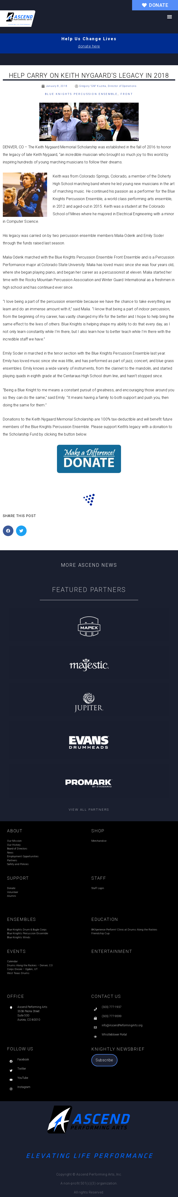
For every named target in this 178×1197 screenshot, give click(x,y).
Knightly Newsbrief (118, 1049)
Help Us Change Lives (89, 38)
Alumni (11, 896)
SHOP (98, 830)
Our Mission (14, 840)
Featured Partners (89, 590)
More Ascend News (89, 565)
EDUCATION (104, 919)
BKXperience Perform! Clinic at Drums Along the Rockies (124, 929)
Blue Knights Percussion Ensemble (81, 94)
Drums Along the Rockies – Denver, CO (30, 965)
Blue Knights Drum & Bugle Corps (27, 929)
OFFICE (15, 996)
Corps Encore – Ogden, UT (22, 969)
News (10, 852)
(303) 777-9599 (111, 1016)
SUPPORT (18, 878)
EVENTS (16, 951)
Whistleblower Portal (114, 1034)
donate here (89, 46)
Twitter (21, 1068)
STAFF (98, 878)
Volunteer (12, 892)
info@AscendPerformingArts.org (122, 1025)
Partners (12, 860)
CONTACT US (106, 996)
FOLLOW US (20, 1048)
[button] (169, 16)
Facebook (23, 1059)
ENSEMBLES (21, 919)
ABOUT (15, 830)
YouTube (22, 1078)
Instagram (23, 1087)
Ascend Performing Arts (32, 1007)
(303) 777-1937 (111, 1007)
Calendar (12, 961)
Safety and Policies (18, 864)
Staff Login (97, 888)
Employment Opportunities (23, 856)
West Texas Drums (18, 973)
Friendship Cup (100, 933)
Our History (13, 844)
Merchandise (98, 840)
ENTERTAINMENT (111, 951)
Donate (11, 888)
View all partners (89, 809)
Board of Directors (17, 848)
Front (127, 94)
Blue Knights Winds (18, 937)
